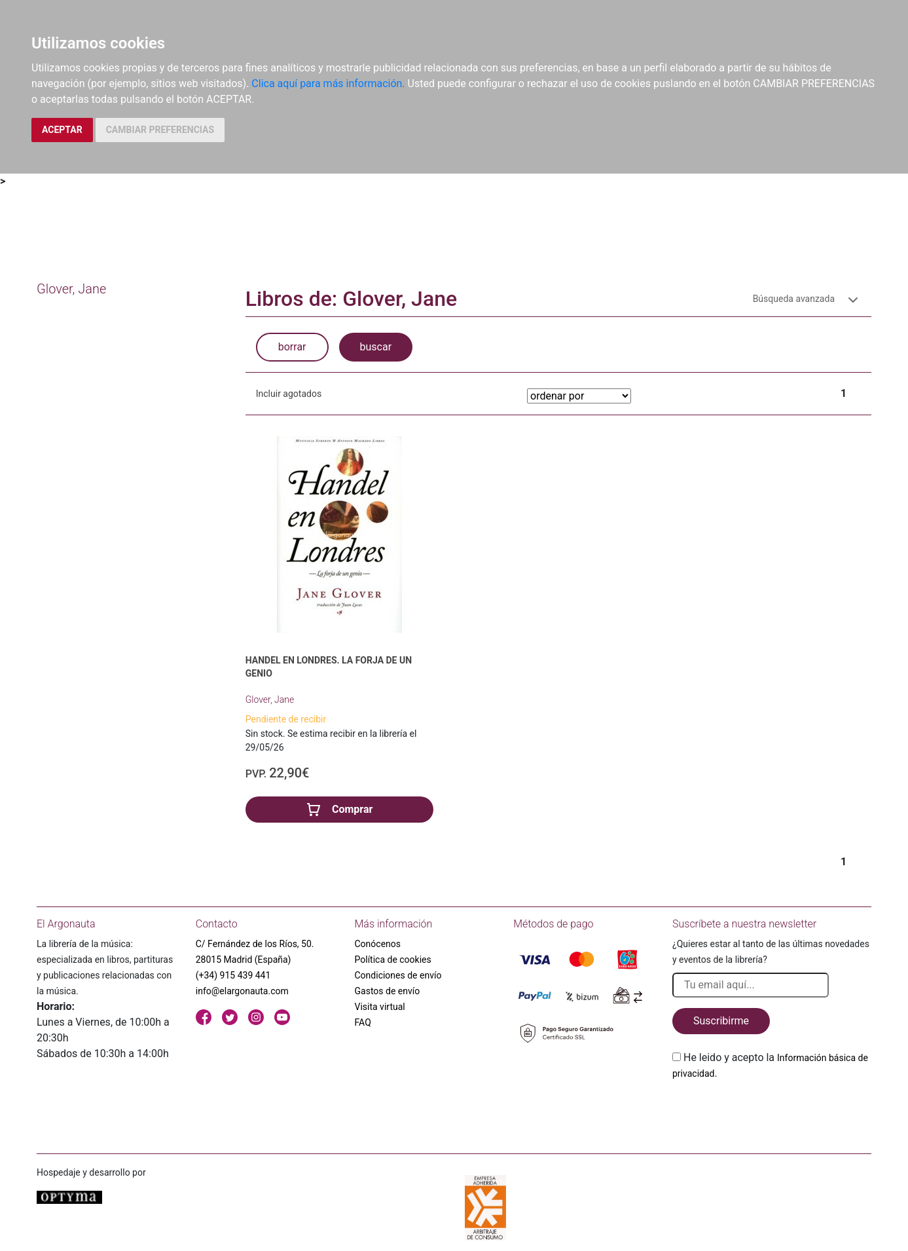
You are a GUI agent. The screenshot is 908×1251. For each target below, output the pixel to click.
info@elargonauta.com (242, 991)
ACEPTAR (62, 129)
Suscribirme (721, 1021)
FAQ (363, 1022)
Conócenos (378, 944)
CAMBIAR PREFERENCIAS (160, 129)
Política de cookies (393, 959)
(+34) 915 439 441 (233, 975)
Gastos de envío (387, 991)
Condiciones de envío (398, 975)
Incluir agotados (288, 393)
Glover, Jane (269, 699)
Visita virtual (380, 1006)
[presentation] (771, 1112)
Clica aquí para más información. (328, 83)
